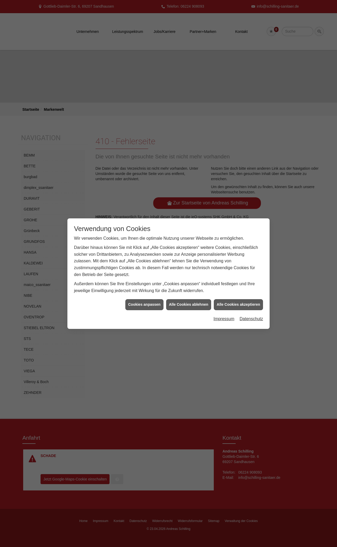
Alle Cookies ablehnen (188, 297)
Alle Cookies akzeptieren (238, 297)
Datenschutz (251, 311)
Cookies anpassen (144, 297)
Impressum (224, 311)
